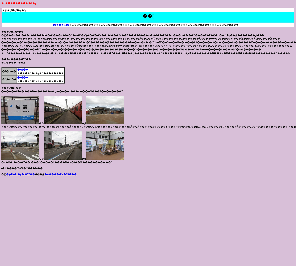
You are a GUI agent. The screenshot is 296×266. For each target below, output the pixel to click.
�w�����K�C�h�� (61, 174)
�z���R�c (61, 24)
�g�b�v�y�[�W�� (20, 174)
